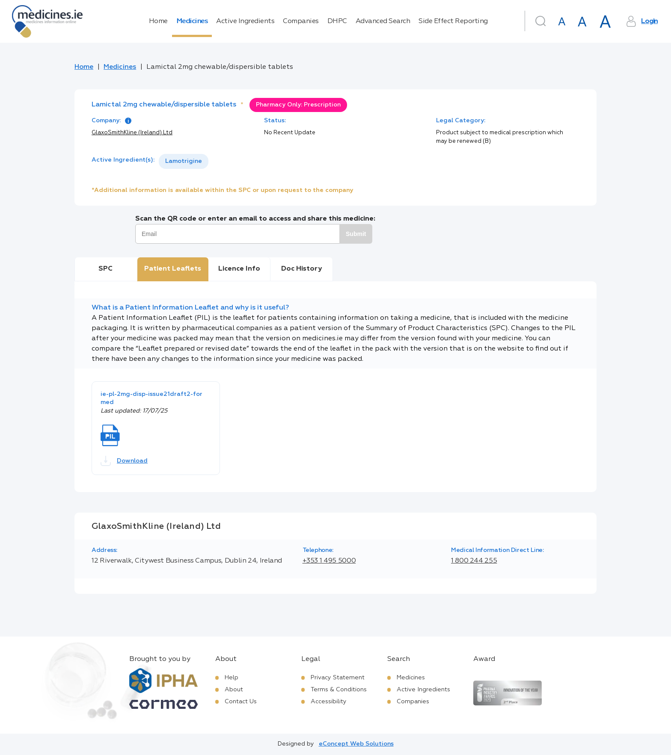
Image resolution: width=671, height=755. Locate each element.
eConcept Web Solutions (356, 744)
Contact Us (241, 702)
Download (124, 461)
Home (158, 21)
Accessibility (329, 702)
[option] (183, 161)
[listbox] (183, 161)
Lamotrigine (183, 161)
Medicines (192, 21)
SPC (105, 268)
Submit (356, 233)
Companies (301, 21)
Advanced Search (383, 21)
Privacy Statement (338, 678)
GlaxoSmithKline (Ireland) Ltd (132, 133)
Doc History (301, 268)
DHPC (337, 21)
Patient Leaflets (172, 268)
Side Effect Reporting (453, 21)
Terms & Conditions (339, 690)
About (234, 690)
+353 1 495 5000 (329, 560)
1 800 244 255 (474, 560)
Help (231, 678)
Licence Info (239, 268)
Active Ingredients (245, 21)
